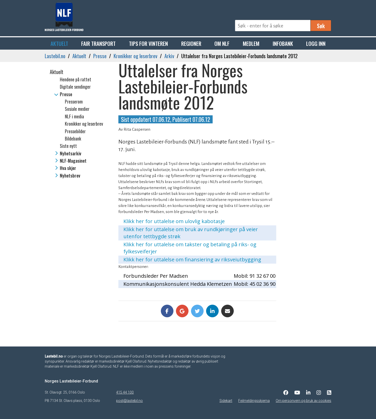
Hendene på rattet (75, 79)
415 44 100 (125, 392)
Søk (321, 26)
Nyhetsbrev (70, 175)
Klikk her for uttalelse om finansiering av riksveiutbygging (192, 259)
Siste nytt (68, 146)
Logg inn (315, 43)
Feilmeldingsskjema (254, 401)
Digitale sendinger (75, 86)
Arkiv (169, 56)
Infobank (283, 43)
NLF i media (74, 116)
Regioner (191, 43)
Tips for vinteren (148, 43)
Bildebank (73, 138)
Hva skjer (68, 168)
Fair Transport (98, 43)
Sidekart (225, 401)
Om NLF (221, 43)
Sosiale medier (77, 109)
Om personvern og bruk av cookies (303, 401)
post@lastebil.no (129, 401)
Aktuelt (59, 43)
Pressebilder (75, 131)
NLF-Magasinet (73, 160)
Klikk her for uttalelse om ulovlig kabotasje (174, 221)
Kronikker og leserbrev (135, 56)
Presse (100, 56)
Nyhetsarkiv (70, 153)
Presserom (74, 101)
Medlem (251, 43)
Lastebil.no (55, 56)
